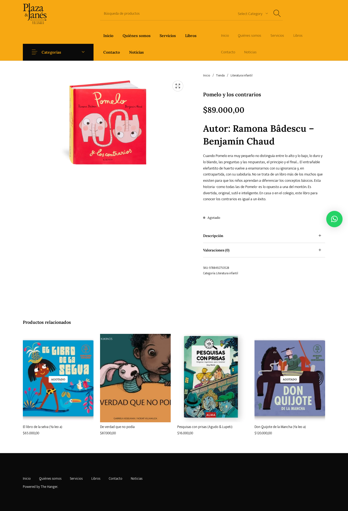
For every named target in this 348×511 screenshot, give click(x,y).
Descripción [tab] (213, 235)
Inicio (206, 75)
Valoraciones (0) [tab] (216, 250)
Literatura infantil (241, 75)
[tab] (264, 236)
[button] (334, 219)
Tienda (220, 75)
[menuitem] (108, 35)
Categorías (52, 52)
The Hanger (49, 487)
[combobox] (251, 13)
